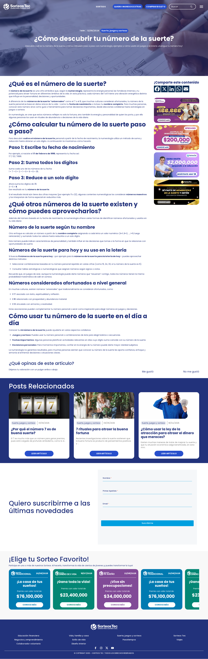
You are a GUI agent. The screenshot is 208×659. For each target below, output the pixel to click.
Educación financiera (28, 635)
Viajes (179, 639)
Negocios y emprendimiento (28, 639)
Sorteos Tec (180, 635)
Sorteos (101, 7)
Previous (92, 613)
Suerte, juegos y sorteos (129, 635)
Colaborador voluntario (28, 643)
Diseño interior (79, 643)
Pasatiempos (129, 639)
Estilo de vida (79, 639)
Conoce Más (29, 604)
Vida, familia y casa (79, 635)
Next (116, 613)
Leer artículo (39, 453)
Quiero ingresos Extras (127, 6)
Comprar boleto (155, 6)
